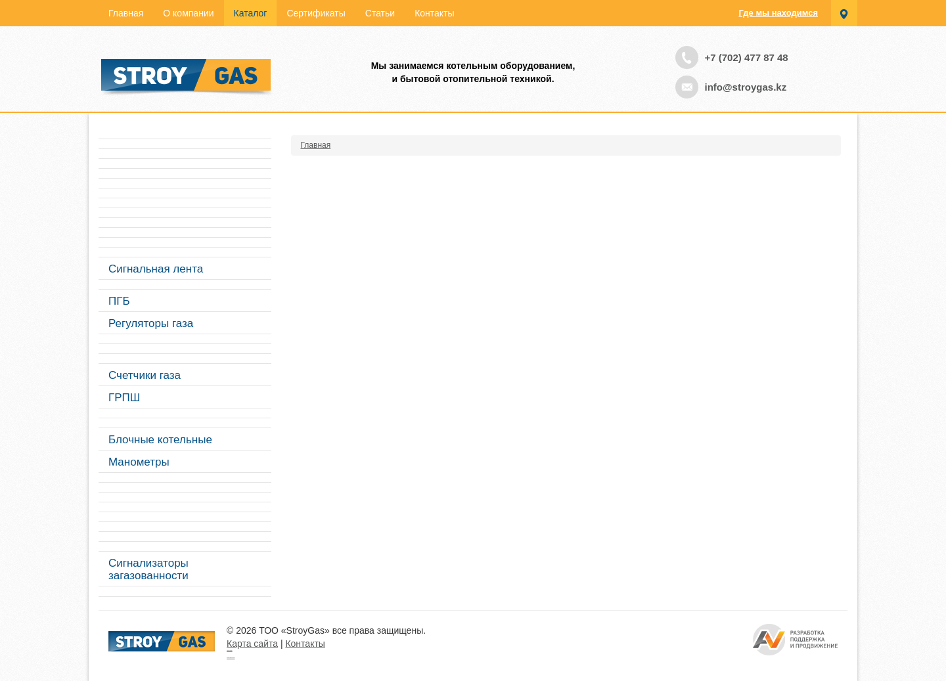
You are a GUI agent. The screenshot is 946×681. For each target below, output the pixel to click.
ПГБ (119, 301)
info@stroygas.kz (746, 87)
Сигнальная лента (155, 269)
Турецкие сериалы (230, 650)
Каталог (250, 13)
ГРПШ (124, 397)
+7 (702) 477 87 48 (746, 57)
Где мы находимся (778, 13)
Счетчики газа (144, 375)
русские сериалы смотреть (231, 657)
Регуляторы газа (150, 323)
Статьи (380, 13)
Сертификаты (315, 13)
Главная (125, 13)
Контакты (434, 13)
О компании (188, 13)
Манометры (138, 462)
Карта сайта (252, 643)
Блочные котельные (160, 439)
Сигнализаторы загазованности (148, 569)
